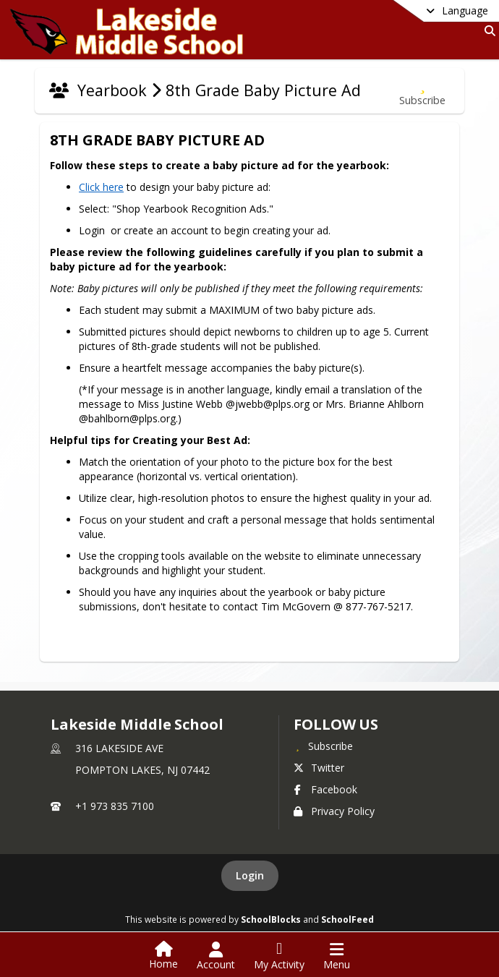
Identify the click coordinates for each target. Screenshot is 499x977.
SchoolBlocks (271, 919)
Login (250, 875)
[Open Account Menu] (216, 956)
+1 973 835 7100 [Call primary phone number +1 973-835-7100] (114, 806)
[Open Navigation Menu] (336, 956)
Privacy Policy (334, 811)
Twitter (319, 768)
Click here (99, 187)
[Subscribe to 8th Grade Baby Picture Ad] (422, 91)
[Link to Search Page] (487, 31)
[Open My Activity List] (279, 956)
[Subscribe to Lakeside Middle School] (323, 746)
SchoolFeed (347, 919)
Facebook (325, 789)
